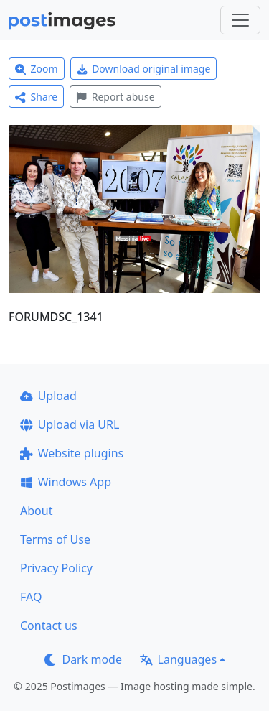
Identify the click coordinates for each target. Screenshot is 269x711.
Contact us (48, 625)
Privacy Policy (56, 568)
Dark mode (83, 659)
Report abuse (115, 96)
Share (36, 96)
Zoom (36, 68)
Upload (48, 396)
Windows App (65, 482)
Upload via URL (69, 424)
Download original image (144, 68)
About (36, 511)
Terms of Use (55, 539)
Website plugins (71, 453)
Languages (178, 659)
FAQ (31, 597)
